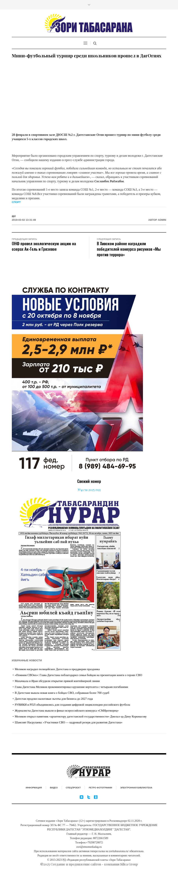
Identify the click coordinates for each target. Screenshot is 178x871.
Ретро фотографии (100, 787)
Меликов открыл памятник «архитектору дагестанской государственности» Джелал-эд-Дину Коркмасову (81, 716)
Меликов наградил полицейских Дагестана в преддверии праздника (57, 669)
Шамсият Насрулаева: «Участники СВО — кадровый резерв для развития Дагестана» (68, 722)
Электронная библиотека (136, 787)
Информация (34, 787)
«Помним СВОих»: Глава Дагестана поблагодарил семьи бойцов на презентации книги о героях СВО (78, 675)
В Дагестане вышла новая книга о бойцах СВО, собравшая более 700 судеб (62, 692)
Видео (54, 787)
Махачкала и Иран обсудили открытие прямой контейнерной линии (57, 681)
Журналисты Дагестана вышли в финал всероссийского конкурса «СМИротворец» (67, 710)
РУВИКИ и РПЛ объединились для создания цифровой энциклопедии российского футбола (72, 704)
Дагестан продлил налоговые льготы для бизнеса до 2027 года (54, 698)
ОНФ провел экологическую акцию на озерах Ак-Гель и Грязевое (44, 246)
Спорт (16, 202)
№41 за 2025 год (89, 490)
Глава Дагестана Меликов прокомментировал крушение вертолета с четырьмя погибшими (71, 686)
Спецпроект (73, 787)
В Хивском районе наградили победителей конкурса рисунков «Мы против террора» (129, 248)
